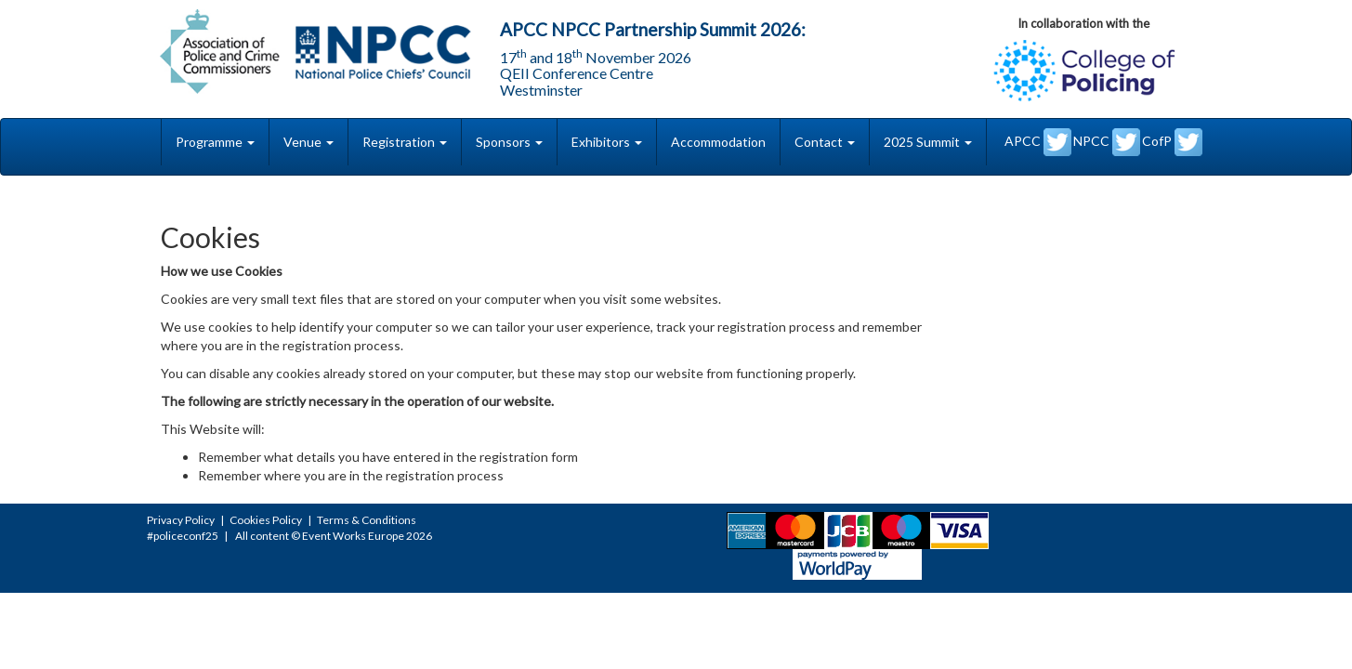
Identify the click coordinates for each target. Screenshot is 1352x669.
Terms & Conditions (366, 520)
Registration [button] (404, 142)
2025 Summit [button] (928, 142)
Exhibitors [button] (606, 142)
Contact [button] (824, 142)
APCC (1037, 142)
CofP (1172, 142)
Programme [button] (215, 142)
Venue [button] (308, 142)
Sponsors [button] (509, 142)
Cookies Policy (266, 520)
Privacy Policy (181, 520)
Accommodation (718, 142)
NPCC (1106, 142)
